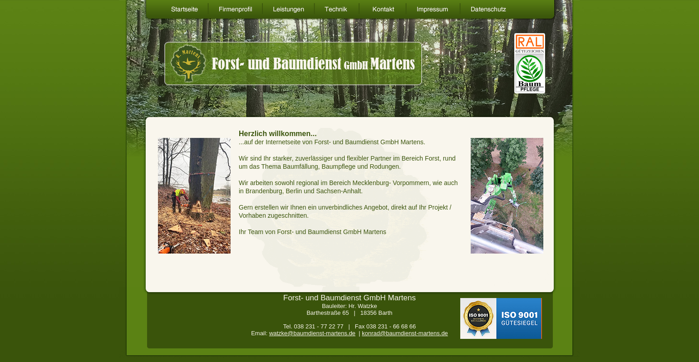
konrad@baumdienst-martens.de (405, 333)
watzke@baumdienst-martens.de (312, 333)
